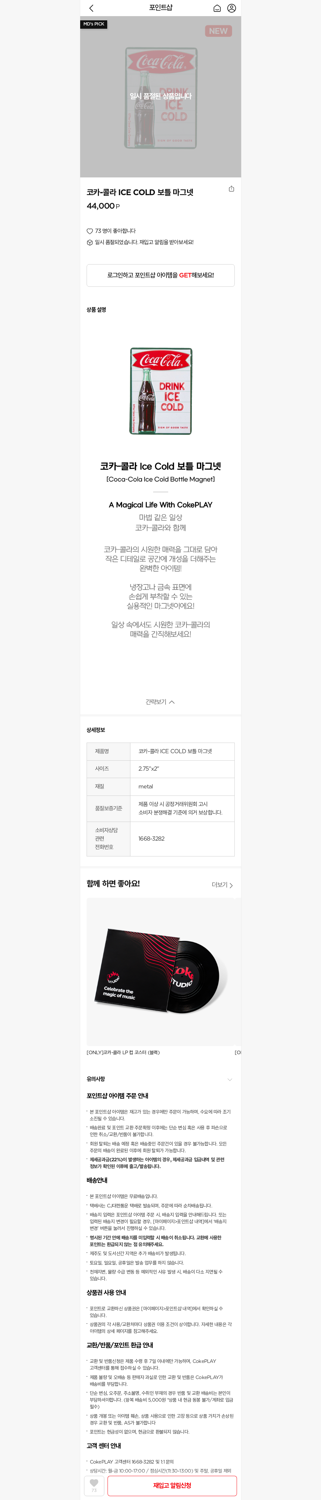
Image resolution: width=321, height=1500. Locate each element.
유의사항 (96, 1079)
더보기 (219, 885)
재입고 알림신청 (172, 1486)
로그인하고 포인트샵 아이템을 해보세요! (160, 275)
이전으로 (91, 8)
